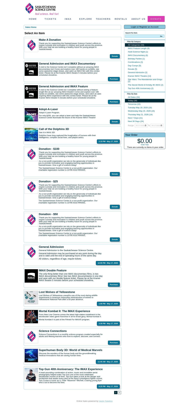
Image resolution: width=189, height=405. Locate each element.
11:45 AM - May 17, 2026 (108, 362)
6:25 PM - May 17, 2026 (108, 386)
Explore (85, 19)
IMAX (68, 19)
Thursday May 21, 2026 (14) (140, 114)
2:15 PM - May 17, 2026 (108, 141)
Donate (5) (132, 69)
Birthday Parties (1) (136, 59)
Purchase (114, 79)
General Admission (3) (137, 72)
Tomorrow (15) (134, 104)
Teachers (103, 19)
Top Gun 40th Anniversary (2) (140, 88)
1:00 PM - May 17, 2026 (108, 304)
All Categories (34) (136, 45)
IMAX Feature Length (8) (139, 48)
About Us (138, 19)
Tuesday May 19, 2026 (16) (140, 107)
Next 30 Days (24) (136, 121)
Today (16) (132, 100)
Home (33, 19)
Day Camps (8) (134, 66)
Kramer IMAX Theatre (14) (139, 76)
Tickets (50, 19)
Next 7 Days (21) (135, 118)
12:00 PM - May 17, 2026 (108, 263)
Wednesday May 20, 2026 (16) (141, 111)
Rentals (121, 19)
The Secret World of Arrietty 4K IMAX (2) (145, 85)
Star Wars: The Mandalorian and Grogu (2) (145, 80)
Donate (156, 19)
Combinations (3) (135, 62)
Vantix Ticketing (106, 401)
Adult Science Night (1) (138, 52)
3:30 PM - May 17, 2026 (108, 324)
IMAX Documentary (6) (138, 55)
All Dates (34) (134, 97)
